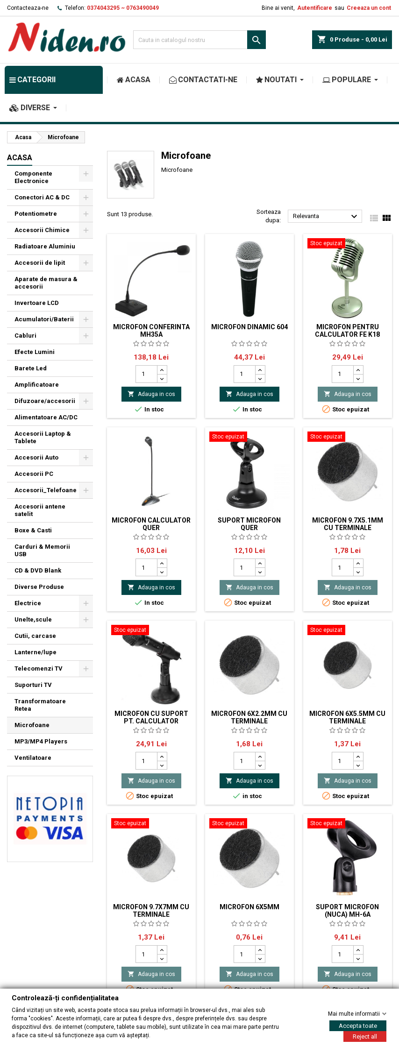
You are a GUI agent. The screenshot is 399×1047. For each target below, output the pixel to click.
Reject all (365, 1036)
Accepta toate (358, 1025)
